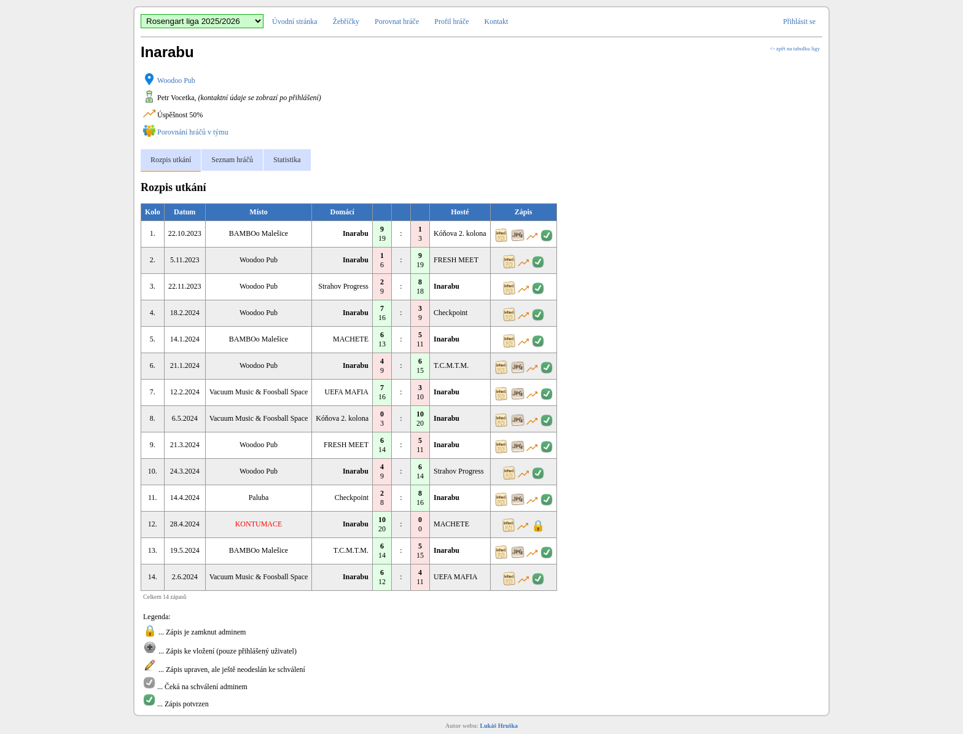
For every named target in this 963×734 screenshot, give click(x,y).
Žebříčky (346, 21)
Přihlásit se (799, 21)
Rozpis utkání (170, 159)
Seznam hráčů (232, 159)
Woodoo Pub (176, 80)
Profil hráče (451, 21)
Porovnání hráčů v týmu (192, 132)
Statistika (287, 159)
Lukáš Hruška (499, 725)
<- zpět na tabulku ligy (795, 48)
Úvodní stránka (295, 21)
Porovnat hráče (397, 21)
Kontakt (497, 21)
